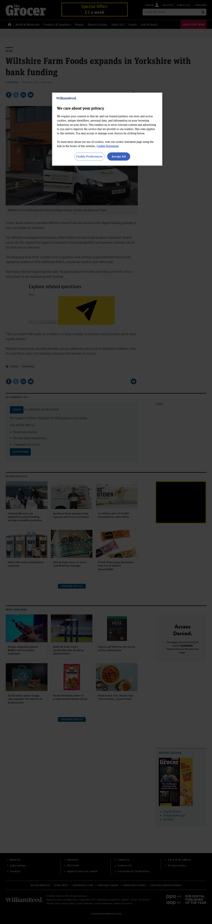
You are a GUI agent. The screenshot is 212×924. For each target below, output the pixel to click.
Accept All (119, 156)
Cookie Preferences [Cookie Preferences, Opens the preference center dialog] (89, 156)
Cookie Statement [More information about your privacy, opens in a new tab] (108, 146)
